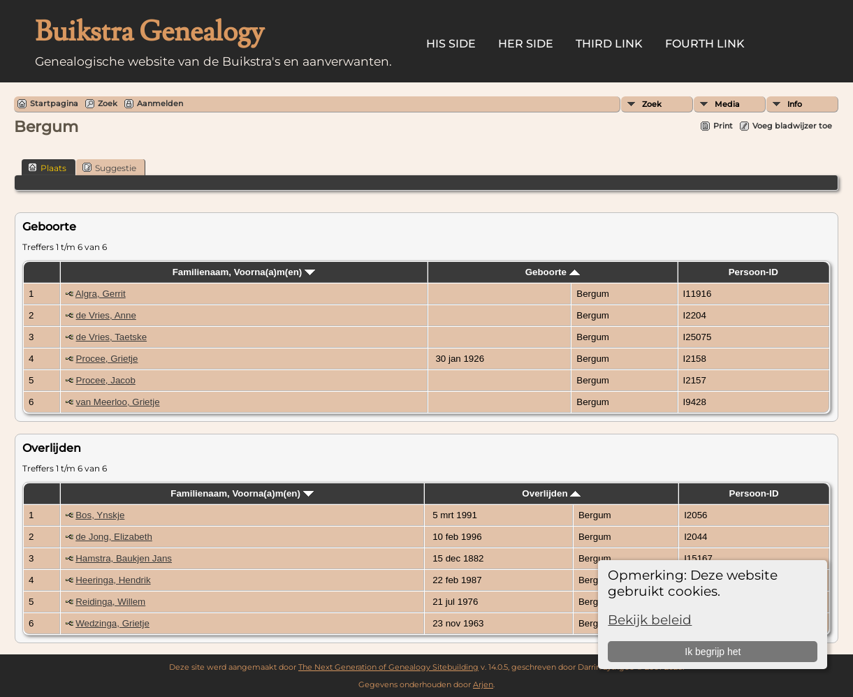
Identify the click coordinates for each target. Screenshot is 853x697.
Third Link (609, 43)
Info (794, 104)
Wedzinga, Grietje (112, 623)
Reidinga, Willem (110, 601)
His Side (451, 43)
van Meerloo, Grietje (118, 402)
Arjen (483, 684)
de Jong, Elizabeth (113, 536)
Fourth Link (705, 43)
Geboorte (552, 272)
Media (727, 104)
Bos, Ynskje (99, 515)
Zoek (652, 104)
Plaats (47, 167)
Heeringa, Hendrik (112, 580)
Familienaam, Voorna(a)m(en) (244, 272)
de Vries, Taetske (111, 337)
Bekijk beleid (650, 620)
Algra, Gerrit (100, 293)
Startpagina (54, 103)
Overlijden (551, 493)
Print (723, 126)
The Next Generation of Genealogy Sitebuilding (388, 667)
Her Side (525, 43)
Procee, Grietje (107, 358)
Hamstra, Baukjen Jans (123, 558)
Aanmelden (160, 103)
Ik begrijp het (713, 651)
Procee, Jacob (106, 380)
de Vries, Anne (106, 315)
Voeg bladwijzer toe (792, 126)
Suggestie (109, 167)
